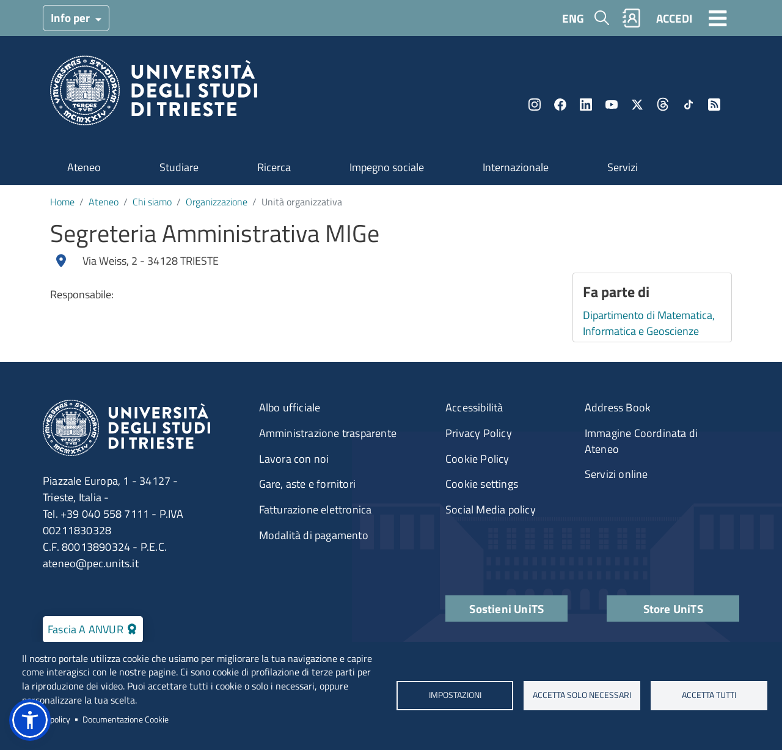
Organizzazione (216, 201)
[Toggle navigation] (717, 17)
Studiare (179, 167)
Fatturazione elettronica (315, 509)
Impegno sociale (386, 167)
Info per (71, 17)
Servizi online (616, 474)
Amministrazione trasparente (327, 433)
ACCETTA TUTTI (709, 695)
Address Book (618, 407)
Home (62, 201)
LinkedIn (586, 104)
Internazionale (516, 167)
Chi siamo (152, 201)
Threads (663, 104)
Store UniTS (673, 608)
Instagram (535, 104)
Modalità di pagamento (313, 535)
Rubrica (631, 18)
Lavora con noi (294, 458)
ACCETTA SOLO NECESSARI (582, 695)
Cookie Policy (477, 458)
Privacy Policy (478, 433)
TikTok (688, 104)
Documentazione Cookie (125, 719)
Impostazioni (454, 695)
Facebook (560, 104)
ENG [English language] (573, 18)
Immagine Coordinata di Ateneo (641, 441)
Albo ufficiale (290, 407)
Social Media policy (490, 509)
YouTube (611, 104)
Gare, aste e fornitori (307, 484)
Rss (714, 104)
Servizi (622, 167)
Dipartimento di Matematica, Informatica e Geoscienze (649, 323)
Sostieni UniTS (506, 608)
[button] (30, 720)
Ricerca (274, 167)
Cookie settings (481, 484)
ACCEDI (674, 18)
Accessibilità (474, 407)
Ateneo (84, 167)
